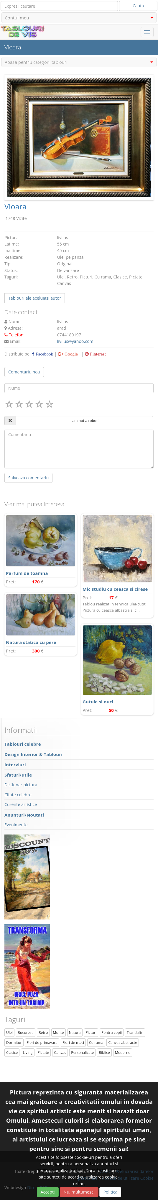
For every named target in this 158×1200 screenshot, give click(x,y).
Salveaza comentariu (28, 477)
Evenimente (15, 824)
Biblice (104, 1052)
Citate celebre (18, 794)
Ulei (9, 1032)
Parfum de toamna (27, 573)
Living (27, 1052)
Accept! (48, 1192)
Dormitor (14, 1042)
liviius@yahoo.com (75, 341)
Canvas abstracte (122, 1042)
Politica (110, 1192)
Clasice (12, 1052)
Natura (75, 1032)
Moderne (122, 1052)
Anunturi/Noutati (24, 815)
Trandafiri (135, 1032)
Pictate (43, 1052)
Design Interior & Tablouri (33, 754)
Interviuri (15, 764)
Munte (58, 1032)
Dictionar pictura (20, 784)
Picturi (91, 1032)
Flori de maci (73, 1042)
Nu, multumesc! (79, 1192)
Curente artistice (20, 804)
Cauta (138, 6)
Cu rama (96, 1042)
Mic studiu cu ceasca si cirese (115, 589)
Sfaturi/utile (18, 775)
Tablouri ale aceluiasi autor (34, 298)
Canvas (60, 1052)
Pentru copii (111, 1032)
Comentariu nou (24, 372)
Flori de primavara (42, 1042)
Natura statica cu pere (31, 642)
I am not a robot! (84, 420)
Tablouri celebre (22, 744)
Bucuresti (26, 1032)
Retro (43, 1032)
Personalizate (82, 1052)
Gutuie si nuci (98, 702)
